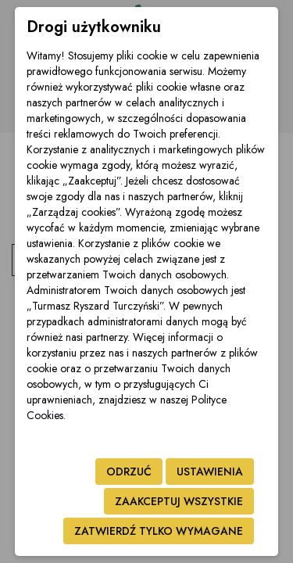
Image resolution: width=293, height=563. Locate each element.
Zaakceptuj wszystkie (179, 501)
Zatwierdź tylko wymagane (158, 531)
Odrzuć (129, 471)
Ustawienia (210, 471)
